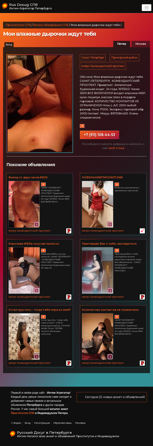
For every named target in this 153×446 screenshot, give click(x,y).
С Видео (16, 422)
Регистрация (42, 422)
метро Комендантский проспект (103, 66)
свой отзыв (116, 149)
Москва (141, 43)
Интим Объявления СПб (50, 25)
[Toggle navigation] (146, 7)
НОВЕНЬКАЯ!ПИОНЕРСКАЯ (102, 177)
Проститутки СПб (18, 25)
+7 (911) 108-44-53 (99, 135)
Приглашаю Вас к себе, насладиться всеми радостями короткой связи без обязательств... (110, 244)
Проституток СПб (22, 413)
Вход (9, 44)
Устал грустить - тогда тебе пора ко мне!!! (39, 309)
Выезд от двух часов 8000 (28, 177)
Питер (121, 43)
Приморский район (125, 58)
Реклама (80, 422)
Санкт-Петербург (93, 58)
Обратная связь (62, 422)
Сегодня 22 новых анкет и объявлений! (115, 397)
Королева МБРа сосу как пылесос (33, 243)
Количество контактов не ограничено (110, 309)
